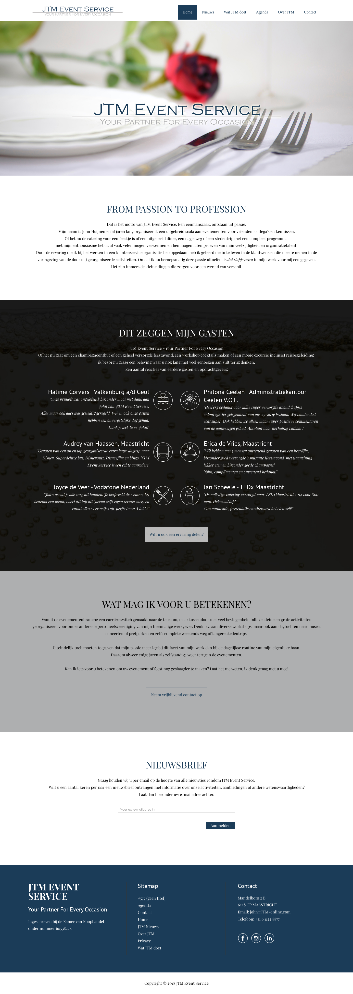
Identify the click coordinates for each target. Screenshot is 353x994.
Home (187, 12)
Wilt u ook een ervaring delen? (176, 534)
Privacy (144, 940)
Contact (310, 12)
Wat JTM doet (235, 12)
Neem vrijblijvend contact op (176, 694)
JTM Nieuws (148, 926)
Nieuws (208, 12)
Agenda (262, 12)
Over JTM (286, 12)
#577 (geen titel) (151, 898)
